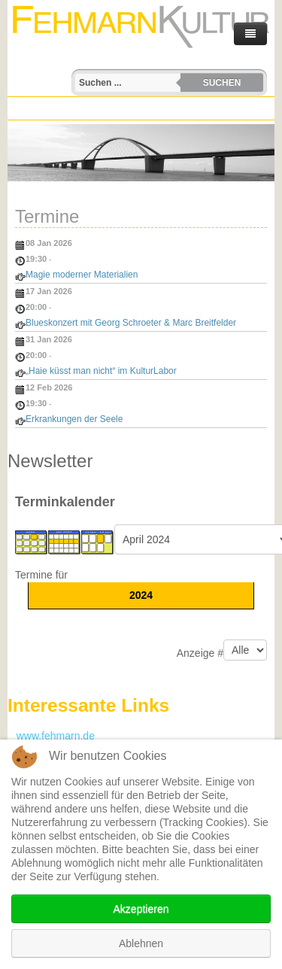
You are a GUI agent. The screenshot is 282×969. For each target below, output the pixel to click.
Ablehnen (141, 943)
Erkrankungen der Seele (74, 419)
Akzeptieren (141, 909)
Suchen (222, 82)
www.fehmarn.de (51, 736)
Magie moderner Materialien (82, 274)
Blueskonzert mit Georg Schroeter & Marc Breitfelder (131, 322)
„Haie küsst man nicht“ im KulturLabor (101, 371)
